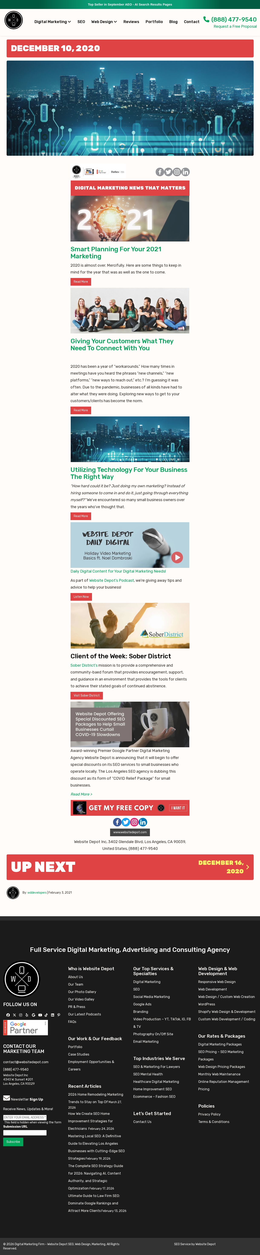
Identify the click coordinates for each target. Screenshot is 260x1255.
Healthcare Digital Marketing (156, 1082)
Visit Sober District (87, 695)
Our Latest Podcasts (84, 1014)
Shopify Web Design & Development (227, 1012)
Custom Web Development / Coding (226, 1019)
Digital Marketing (52, 21)
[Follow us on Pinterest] (59, 1015)
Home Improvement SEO (152, 1089)
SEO (81, 21)
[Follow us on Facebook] (8, 1015)
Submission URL (15, 1126)
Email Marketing (146, 1042)
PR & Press (76, 1007)
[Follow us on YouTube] (40, 1015)
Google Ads (142, 1004)
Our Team (75, 984)
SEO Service (182, 1244)
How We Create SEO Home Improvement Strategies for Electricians (90, 1121)
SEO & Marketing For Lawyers (156, 1067)
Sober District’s (84, 665)
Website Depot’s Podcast (111, 580)
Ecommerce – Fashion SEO (154, 1097)
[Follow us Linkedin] (53, 1015)
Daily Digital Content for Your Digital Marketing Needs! (118, 571)
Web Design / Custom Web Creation (226, 997)
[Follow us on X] (15, 1015)
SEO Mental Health (148, 1074)
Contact (192, 21)
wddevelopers (37, 892)
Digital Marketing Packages (220, 1044)
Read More (81, 282)
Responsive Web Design (217, 982)
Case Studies (78, 1054)
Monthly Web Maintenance (219, 1074)
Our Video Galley (81, 999)
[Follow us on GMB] (34, 1015)
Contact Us (142, 1122)
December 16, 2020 (223, 867)
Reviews (131, 21)
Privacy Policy (209, 1114)
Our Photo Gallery (82, 992)
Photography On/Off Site (153, 1034)
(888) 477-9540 (230, 19)
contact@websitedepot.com (26, 1062)
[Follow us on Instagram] (21, 1015)
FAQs (72, 1022)
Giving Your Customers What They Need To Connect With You (121, 344)
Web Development (212, 989)
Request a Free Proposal (235, 26)
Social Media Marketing (151, 997)
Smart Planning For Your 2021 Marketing (115, 252)
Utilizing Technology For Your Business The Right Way (128, 473)
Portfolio (154, 21)
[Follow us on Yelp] (27, 1015)
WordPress (206, 1004)
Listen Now (81, 597)
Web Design (104, 21)
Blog (173, 21)
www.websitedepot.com (130, 832)
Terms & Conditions (213, 1122)
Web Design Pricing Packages (221, 1067)
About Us (75, 977)
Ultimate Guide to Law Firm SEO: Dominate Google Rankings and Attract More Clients (94, 1203)
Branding (140, 1012)
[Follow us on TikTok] (47, 1015)
